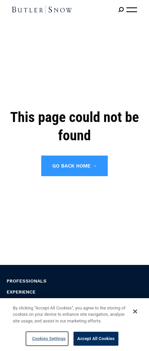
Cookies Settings (49, 338)
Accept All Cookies (95, 338)
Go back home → (74, 166)
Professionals (27, 281)
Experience (21, 291)
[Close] (135, 311)
